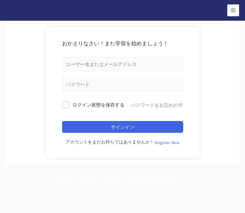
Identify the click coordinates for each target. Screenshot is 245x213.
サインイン (122, 127)
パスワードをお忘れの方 (157, 105)
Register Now (167, 142)
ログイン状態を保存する (98, 105)
